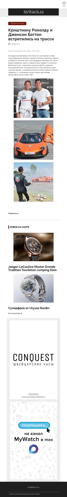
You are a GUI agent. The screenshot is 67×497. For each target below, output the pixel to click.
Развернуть (33, 487)
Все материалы (14, 313)
